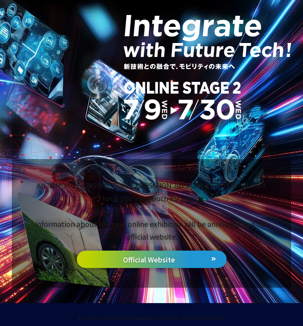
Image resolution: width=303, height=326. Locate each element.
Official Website (149, 259)
